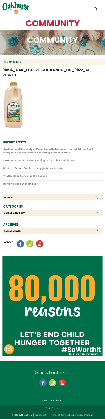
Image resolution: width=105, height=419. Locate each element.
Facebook (20, 243)
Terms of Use (57, 415)
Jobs (52, 400)
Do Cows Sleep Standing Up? (20, 183)
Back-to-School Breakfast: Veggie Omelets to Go (33, 168)
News (45, 400)
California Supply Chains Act (80, 415)
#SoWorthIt (81, 349)
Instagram (30, 243)
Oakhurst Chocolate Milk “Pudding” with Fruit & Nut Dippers (39, 160)
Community (14, 61)
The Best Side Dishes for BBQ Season (25, 176)
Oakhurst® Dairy (16, 8)
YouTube (39, 243)
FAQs (59, 400)
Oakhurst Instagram (9, 349)
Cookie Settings (52, 408)
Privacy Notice (42, 415)
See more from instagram (85, 354)
